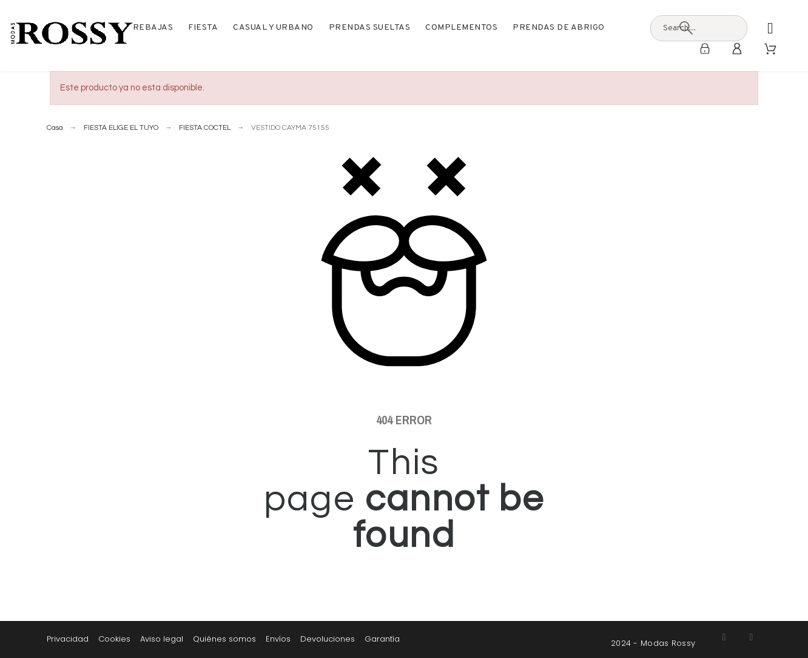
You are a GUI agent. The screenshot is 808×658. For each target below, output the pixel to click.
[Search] (686, 28)
